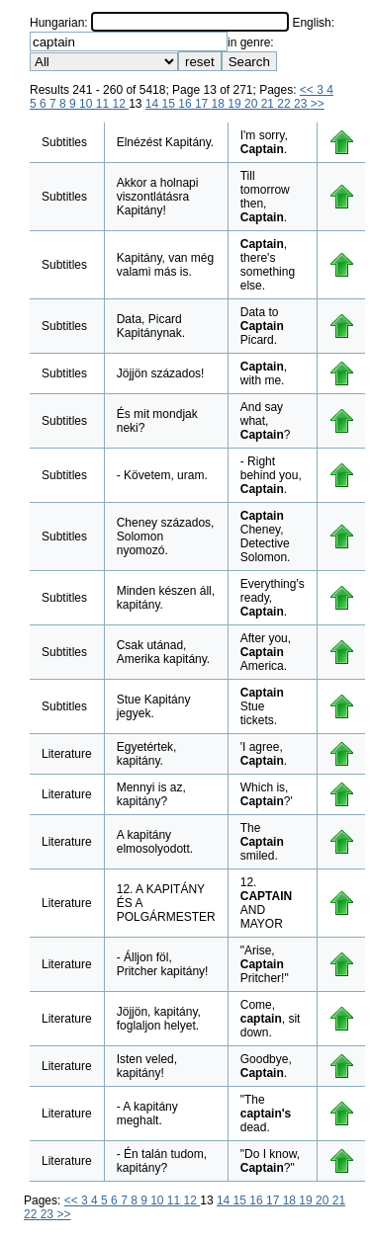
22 (285, 104)
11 (104, 104)
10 (87, 104)
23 (302, 104)
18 (220, 104)
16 (186, 104)
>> (318, 104)
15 (170, 104)
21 (269, 104)
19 (236, 104)
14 (153, 104)
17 (203, 104)
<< (308, 90)
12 (120, 104)
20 (252, 104)
